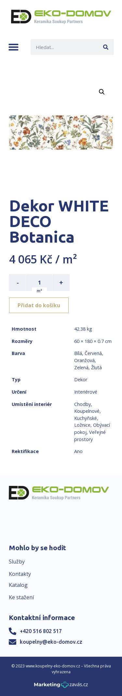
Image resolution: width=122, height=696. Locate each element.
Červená (93, 353)
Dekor (80, 379)
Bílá (78, 353)
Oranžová (84, 360)
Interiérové (85, 392)
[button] (13, 47)
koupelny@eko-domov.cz (51, 642)
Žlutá (96, 367)
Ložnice (82, 425)
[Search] (106, 47)
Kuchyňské (85, 418)
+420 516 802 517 (41, 631)
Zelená (81, 367)
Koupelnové (87, 411)
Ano (78, 451)
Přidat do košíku (39, 305)
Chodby (82, 404)
